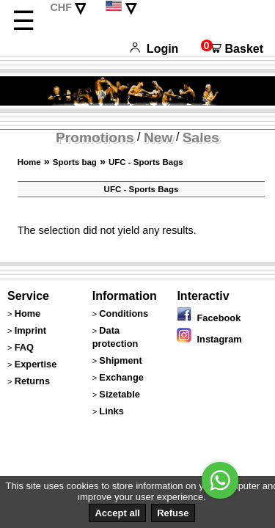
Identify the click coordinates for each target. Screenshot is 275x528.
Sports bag (75, 162)
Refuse (172, 512)
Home (29, 162)
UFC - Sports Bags (146, 162)
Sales (201, 137)
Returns (32, 380)
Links (111, 411)
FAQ (24, 347)
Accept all (117, 512)
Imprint (30, 330)
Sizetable (119, 394)
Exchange (121, 377)
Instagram (209, 339)
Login (153, 49)
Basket (232, 49)
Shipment (120, 360)
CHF (61, 7)
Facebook (209, 317)
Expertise (36, 364)
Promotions (95, 137)
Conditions (123, 313)
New (158, 137)
